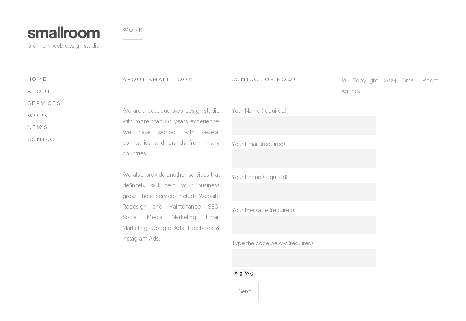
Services (44, 103)
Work (38, 115)
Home (37, 79)
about (39, 91)
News (38, 127)
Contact (43, 139)
